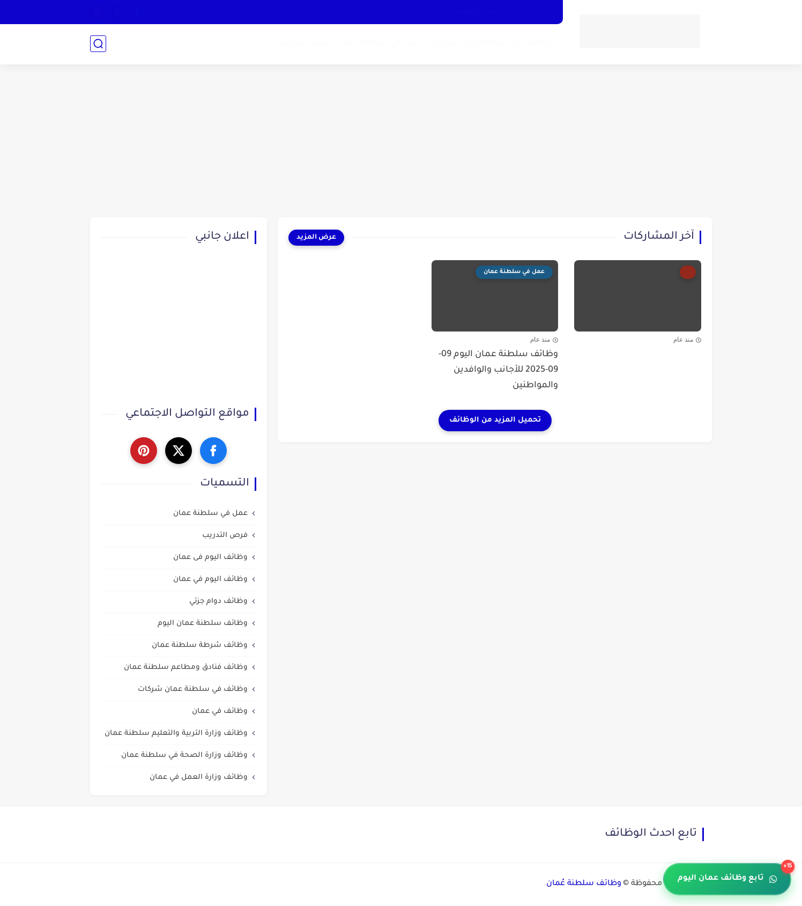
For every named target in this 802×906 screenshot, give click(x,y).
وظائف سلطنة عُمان (583, 884)
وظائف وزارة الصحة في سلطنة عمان (184, 756)
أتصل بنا (538, 12)
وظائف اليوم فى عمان (210, 558)
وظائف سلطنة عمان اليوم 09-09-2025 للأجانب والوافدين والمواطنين (498, 370)
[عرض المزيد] (316, 238)
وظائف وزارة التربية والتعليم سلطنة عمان (176, 734)
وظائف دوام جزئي (218, 602)
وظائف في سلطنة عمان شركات (490, 43)
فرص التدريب (304, 43)
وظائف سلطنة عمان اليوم (203, 624)
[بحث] (98, 43)
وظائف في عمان (220, 712)
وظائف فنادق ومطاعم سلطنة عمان (186, 668)
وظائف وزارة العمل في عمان (199, 778)
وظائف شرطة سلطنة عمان (200, 646)
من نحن (425, 12)
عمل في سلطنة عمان (379, 43)
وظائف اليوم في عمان (210, 580)
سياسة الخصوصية (481, 12)
